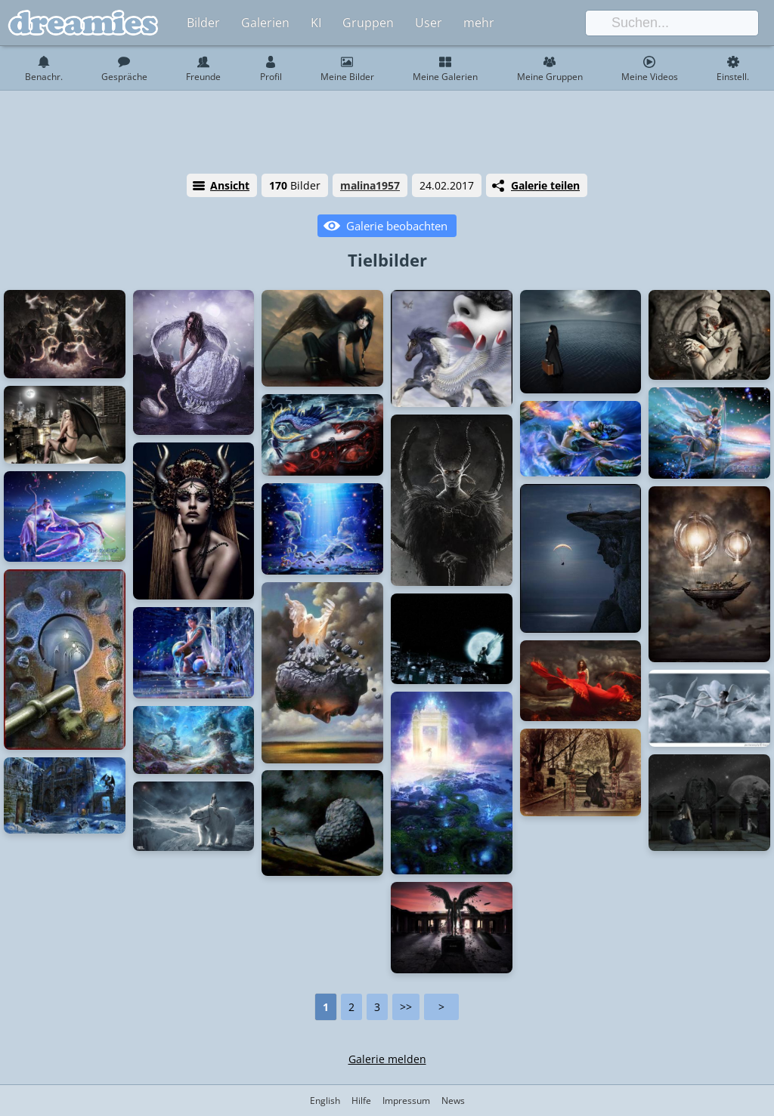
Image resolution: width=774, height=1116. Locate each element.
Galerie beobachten (396, 225)
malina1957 (370, 185)
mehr (478, 22)
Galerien (265, 22)
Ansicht (229, 185)
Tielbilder (387, 259)
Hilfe (361, 1100)
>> (406, 1007)
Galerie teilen (545, 185)
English (325, 1100)
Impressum (406, 1100)
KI (316, 22)
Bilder (203, 22)
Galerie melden (387, 1059)
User (428, 22)
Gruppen (368, 22)
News (453, 1100)
